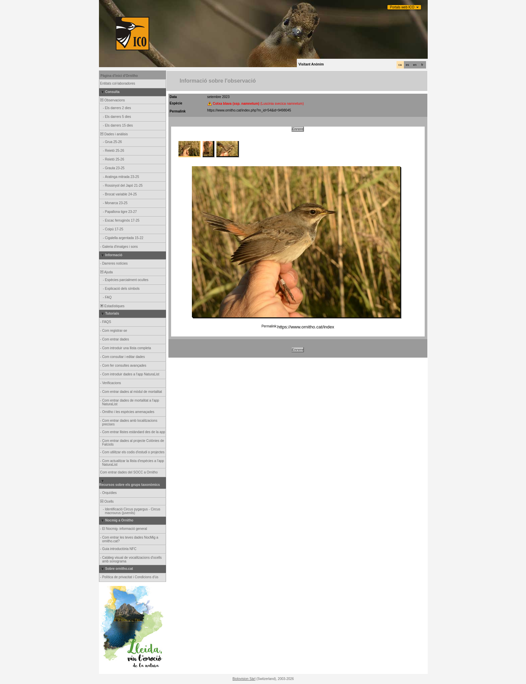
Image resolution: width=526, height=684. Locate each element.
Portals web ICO (402, 7)
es (407, 64)
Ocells (107, 501)
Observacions (112, 100)
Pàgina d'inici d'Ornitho (119, 76)
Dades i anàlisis (114, 134)
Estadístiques (112, 306)
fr (422, 64)
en (414, 64)
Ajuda (106, 272)
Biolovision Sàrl (243, 679)
